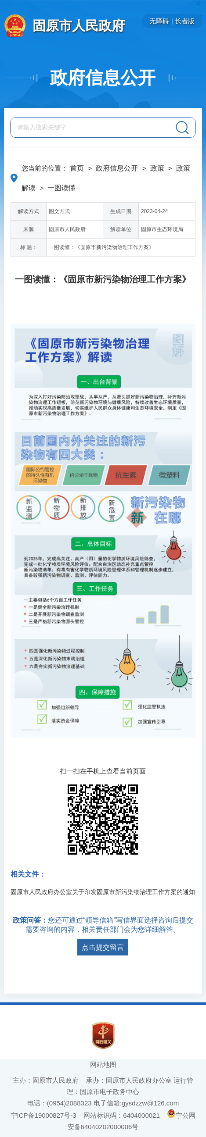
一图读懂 (61, 188)
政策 (157, 168)
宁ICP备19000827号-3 (43, 1115)
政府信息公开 (102, 77)
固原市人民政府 (79, 25)
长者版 (185, 21)
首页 (77, 168)
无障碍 (159, 21)
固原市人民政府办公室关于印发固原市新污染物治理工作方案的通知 (103, 891)
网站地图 (103, 1064)
